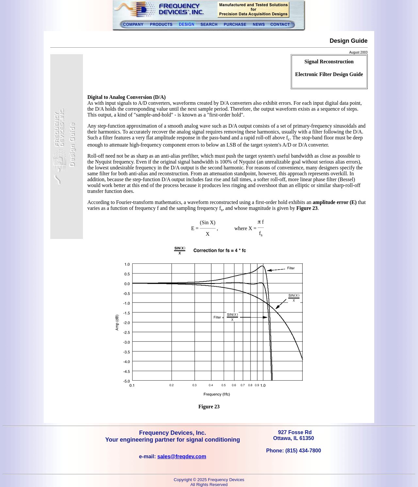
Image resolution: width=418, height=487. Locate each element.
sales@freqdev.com (181, 456)
